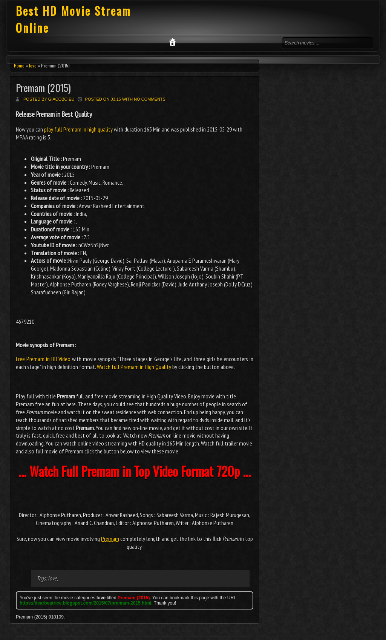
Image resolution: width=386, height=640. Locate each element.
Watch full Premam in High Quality (134, 367)
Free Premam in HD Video (43, 359)
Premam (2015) (43, 87)
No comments (149, 99)
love (33, 65)
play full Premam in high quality (78, 129)
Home (19, 65)
